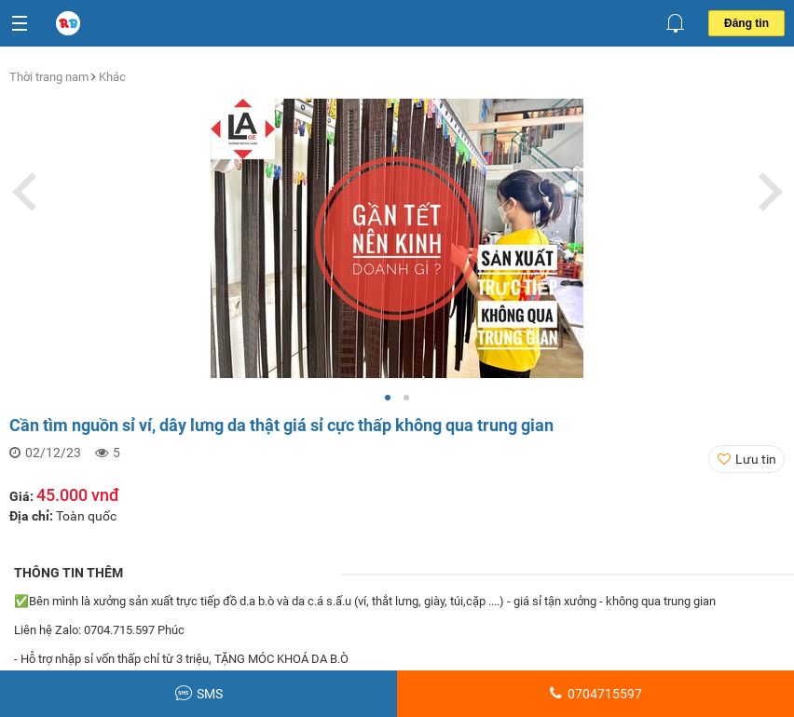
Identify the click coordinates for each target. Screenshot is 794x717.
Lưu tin (755, 459)
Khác (112, 77)
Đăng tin (746, 23)
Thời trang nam (50, 77)
